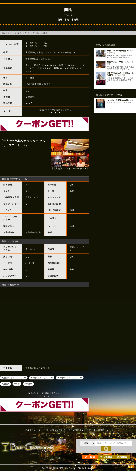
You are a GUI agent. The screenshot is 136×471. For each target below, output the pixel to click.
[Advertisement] (115, 139)
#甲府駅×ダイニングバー (70, 377)
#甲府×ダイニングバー (42, 377)
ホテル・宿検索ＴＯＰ (100, 430)
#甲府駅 (28, 384)
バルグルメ (6, 33)
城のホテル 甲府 (115, 62)
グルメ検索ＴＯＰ (77, 430)
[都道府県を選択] (87, 443)
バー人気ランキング (55, 430)
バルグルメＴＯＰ (34, 430)
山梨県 (18, 33)
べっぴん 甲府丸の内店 (117, 100)
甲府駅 (36, 33)
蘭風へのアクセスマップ (44, 325)
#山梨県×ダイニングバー (14, 377)
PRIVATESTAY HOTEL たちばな (120, 74)
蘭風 (45, 33)
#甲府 (17, 384)
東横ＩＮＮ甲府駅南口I (117, 51)
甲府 (27, 33)
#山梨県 (5, 384)
